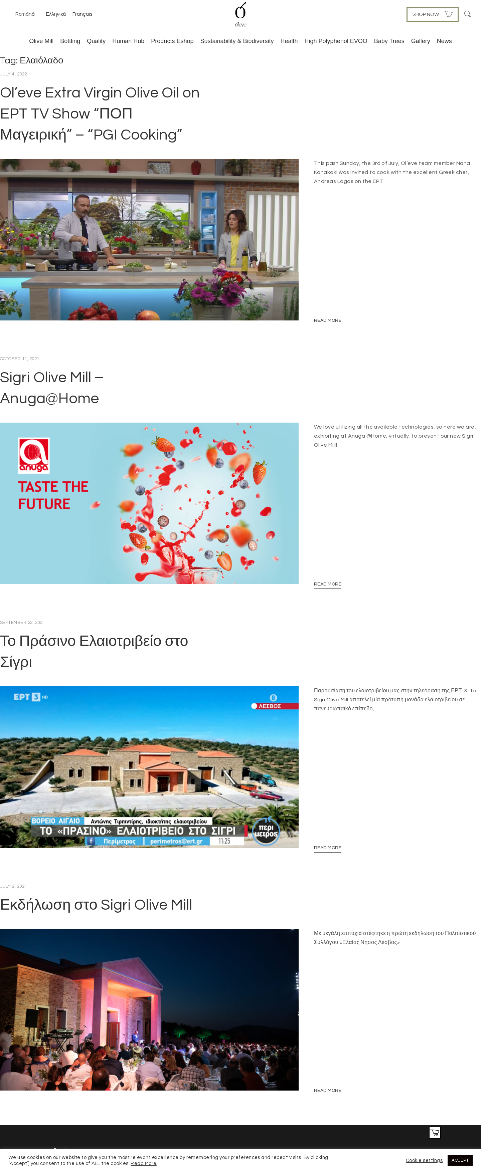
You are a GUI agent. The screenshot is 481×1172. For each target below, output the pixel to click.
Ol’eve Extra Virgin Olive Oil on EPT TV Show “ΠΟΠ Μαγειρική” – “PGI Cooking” (100, 114)
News (444, 41)
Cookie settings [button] (424, 1160)
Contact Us (419, 1116)
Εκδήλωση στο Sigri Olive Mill (96, 878)
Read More (327, 311)
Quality (96, 41)
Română (25, 14)
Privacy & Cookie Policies (377, 1116)
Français (82, 14)
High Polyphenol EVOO (336, 41)
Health (289, 41)
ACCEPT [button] (460, 1160)
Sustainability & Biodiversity (237, 41)
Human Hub (128, 41)
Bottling (70, 41)
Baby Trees (389, 41)
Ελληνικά (56, 14)
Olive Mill (41, 41)
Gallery (420, 41)
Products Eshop (172, 41)
